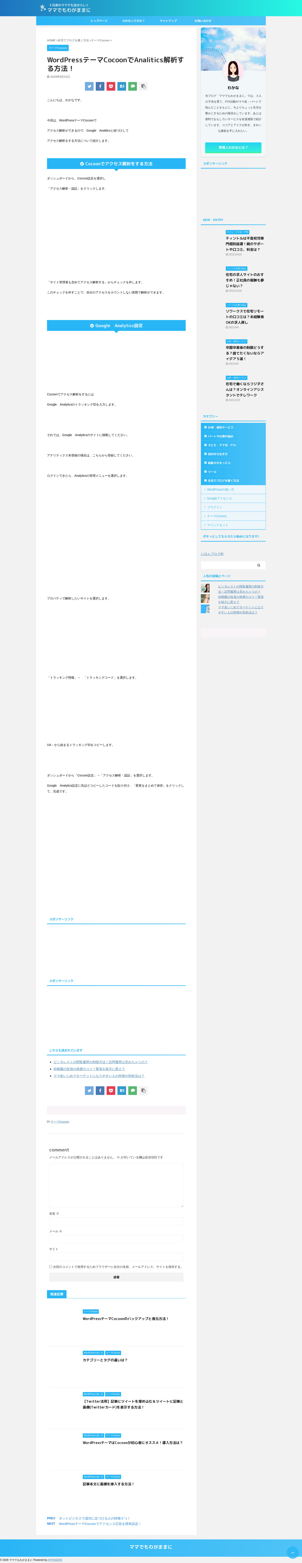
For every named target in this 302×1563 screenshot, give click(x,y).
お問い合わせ (203, 21)
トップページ (99, 21)
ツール (212, 472)
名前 (54, 1213)
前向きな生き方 (218, 454)
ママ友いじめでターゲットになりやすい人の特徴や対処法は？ (99, 1076)
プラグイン (214, 507)
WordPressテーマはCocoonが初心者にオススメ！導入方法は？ (133, 1442)
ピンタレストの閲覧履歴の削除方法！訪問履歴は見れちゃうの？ (101, 1062)
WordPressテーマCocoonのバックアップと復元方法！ (126, 1318)
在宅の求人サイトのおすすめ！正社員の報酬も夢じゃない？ (245, 280)
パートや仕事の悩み (220, 436)
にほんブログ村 (212, 554)
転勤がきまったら (219, 463)
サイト (53, 1249)
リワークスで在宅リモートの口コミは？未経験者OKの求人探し (245, 317)
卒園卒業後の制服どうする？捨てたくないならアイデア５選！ (245, 353)
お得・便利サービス (220, 427)
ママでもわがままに (151, 1547)
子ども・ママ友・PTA (222, 445)
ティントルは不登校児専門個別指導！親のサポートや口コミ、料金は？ (245, 244)
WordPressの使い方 (220, 489)
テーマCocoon (60, 1121)
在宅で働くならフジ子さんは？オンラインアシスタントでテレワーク (245, 389)
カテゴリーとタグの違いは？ (105, 1360)
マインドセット (217, 525)
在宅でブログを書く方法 (223, 481)
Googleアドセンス (219, 498)
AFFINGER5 (55, 1559)
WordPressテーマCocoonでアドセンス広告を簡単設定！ (100, 1524)
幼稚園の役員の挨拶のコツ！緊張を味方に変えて (89, 1069)
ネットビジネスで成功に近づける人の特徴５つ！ (94, 1518)
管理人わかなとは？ (233, 147)
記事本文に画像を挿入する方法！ (109, 1484)
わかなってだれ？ (133, 21)
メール (55, 1231)
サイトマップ (168, 21)
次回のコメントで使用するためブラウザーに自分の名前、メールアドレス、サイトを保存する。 (118, 1266)
